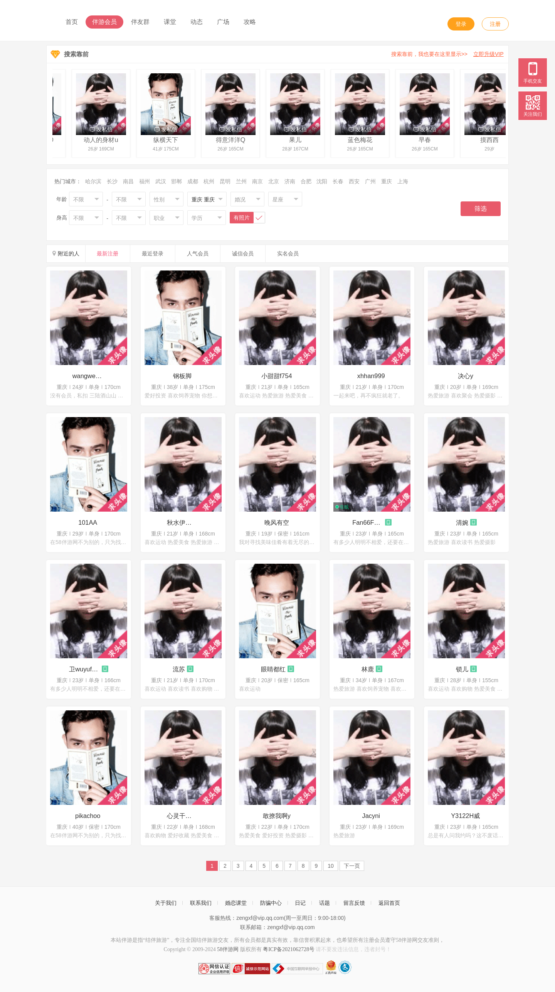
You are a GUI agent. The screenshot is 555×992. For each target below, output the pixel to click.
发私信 (103, 129)
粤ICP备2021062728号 (288, 949)
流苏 (179, 669)
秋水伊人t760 (182, 522)
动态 (196, 22)
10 (331, 866)
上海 (402, 181)
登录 (461, 24)
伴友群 (140, 22)
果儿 (297, 139)
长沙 (112, 181)
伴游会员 (104, 22)
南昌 (128, 181)
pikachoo (88, 815)
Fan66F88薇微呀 (367, 522)
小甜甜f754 (276, 375)
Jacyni (371, 815)
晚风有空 (276, 522)
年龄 (61, 199)
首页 (72, 22)
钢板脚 (182, 375)
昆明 (225, 181)
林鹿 (368, 669)
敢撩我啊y (277, 815)
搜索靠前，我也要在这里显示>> (448, 54)
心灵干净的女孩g (182, 815)
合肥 (306, 181)
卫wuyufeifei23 (84, 669)
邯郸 (176, 181)
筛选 (480, 208)
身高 (61, 218)
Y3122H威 (465, 815)
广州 (370, 181)
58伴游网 (228, 949)
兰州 (241, 181)
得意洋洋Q (232, 139)
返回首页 (389, 903)
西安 (354, 181)
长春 (338, 181)
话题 (324, 903)
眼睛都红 (273, 669)
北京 (273, 181)
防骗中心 (271, 903)
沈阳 (321, 181)
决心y (465, 375)
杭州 (209, 181)
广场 (223, 22)
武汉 (160, 181)
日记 (300, 903)
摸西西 (491, 139)
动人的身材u (103, 139)
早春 (426, 139)
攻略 (250, 22)
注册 (495, 24)
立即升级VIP (488, 54)
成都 (192, 181)
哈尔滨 (93, 181)
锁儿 (462, 669)
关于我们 (166, 903)
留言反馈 (354, 903)
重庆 (386, 181)
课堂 (170, 22)
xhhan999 (371, 375)
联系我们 (201, 903)
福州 (144, 181)
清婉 (462, 522)
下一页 (352, 866)
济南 (289, 181)
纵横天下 (167, 139)
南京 (257, 181)
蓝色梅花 (362, 139)
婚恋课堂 (236, 903)
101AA (87, 522)
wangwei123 (87, 375)
